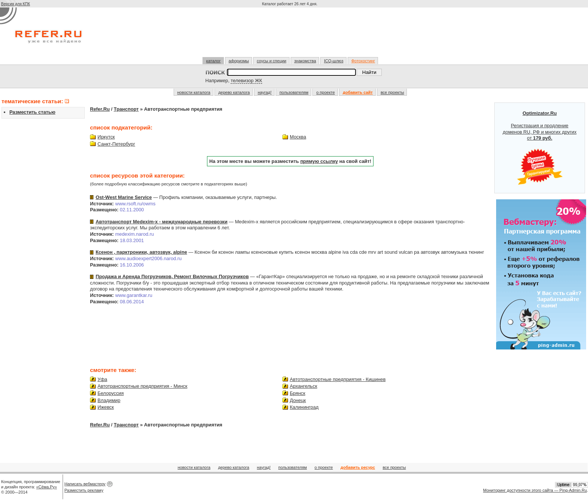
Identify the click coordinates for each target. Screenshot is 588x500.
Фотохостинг (363, 61)
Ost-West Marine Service (124, 197)
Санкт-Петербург (116, 144)
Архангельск (303, 386)
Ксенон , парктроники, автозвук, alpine (141, 252)
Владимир (109, 400)
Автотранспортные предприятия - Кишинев (338, 379)
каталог (213, 61)
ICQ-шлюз (334, 61)
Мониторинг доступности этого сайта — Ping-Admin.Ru (535, 490)
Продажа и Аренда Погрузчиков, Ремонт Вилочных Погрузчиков (172, 276)
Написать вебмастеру (85, 484)
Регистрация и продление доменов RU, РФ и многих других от (540, 147)
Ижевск (106, 407)
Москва (298, 137)
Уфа (102, 379)
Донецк (298, 400)
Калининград (304, 407)
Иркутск (106, 137)
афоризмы (239, 61)
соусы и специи (271, 61)
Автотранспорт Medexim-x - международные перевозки (162, 221)
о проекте (325, 92)
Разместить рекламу (84, 490)
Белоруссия (111, 393)
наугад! (265, 92)
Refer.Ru (100, 109)
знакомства (305, 61)
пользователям (293, 92)
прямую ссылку (319, 161)
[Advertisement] (290, 35)
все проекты (392, 92)
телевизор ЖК (246, 80)
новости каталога (193, 92)
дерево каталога (234, 92)
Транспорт (126, 109)
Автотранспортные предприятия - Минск (143, 386)
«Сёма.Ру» (46, 487)
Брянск (297, 393)
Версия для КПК (15, 4)
